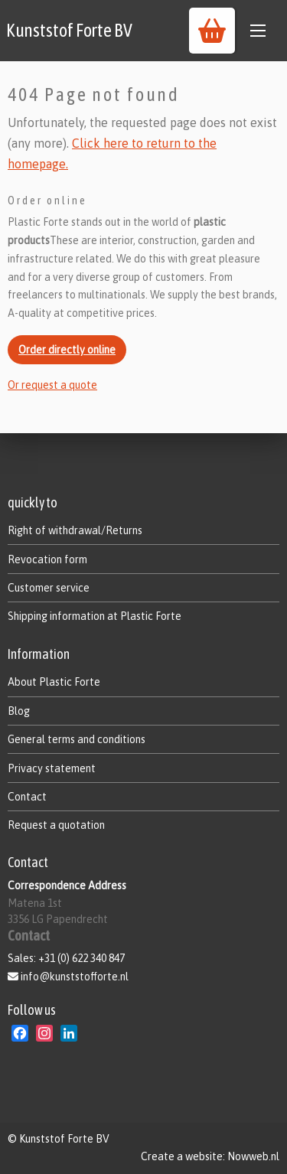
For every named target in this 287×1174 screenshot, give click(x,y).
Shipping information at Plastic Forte (94, 616)
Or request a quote (52, 385)
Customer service (49, 588)
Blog (19, 711)
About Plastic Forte (54, 682)
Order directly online (67, 350)
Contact (27, 797)
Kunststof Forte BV (69, 30)
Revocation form (47, 559)
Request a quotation (56, 825)
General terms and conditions (76, 739)
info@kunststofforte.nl (75, 976)
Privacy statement (52, 768)
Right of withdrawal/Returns (75, 530)
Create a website (182, 1156)
